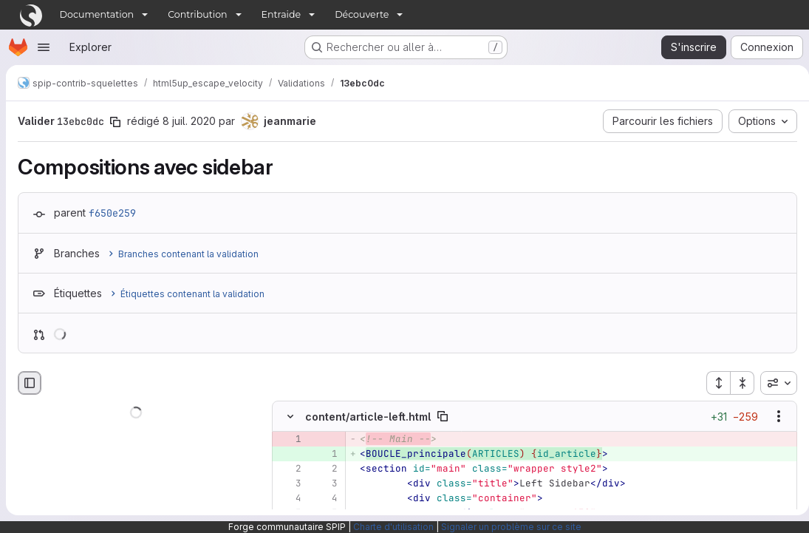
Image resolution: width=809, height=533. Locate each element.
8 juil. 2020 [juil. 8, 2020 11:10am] (189, 121)
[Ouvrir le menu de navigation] (43, 47)
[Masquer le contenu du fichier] (290, 416)
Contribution (197, 14)
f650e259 (112, 213)
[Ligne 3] (288, 483)
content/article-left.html (368, 416)
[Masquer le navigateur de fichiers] (29, 383)
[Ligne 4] (288, 498)
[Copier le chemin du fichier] (442, 416)
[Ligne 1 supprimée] (288, 439)
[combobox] (772, 383)
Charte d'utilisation (393, 526)
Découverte (362, 14)
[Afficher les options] (773, 416)
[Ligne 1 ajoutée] (325, 454)
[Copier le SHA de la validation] (115, 122)
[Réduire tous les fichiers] (736, 383)
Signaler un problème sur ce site (511, 526)
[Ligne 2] (288, 468)
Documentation (97, 14)
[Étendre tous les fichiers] (712, 383)
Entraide (281, 14)
